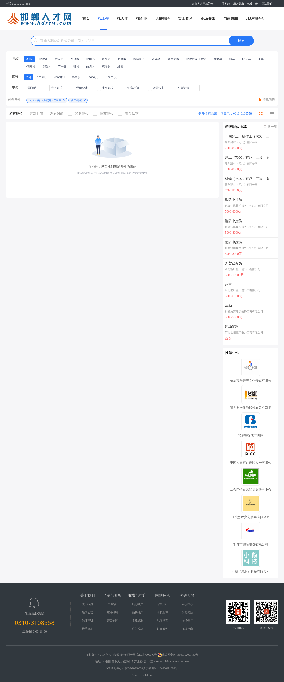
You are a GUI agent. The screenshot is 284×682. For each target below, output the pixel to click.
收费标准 (137, 620)
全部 (29, 77)
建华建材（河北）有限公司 (241, 142)
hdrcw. (148, 675)
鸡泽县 (106, 66)
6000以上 (77, 77)
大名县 (218, 59)
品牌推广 (137, 612)
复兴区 (106, 59)
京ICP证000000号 (146, 654)
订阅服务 (162, 628)
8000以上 (95, 77)
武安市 (59, 59)
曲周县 (90, 66)
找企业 (141, 18)
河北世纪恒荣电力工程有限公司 (244, 332)
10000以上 (113, 77)
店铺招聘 (162, 18)
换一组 (272, 126)
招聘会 (112, 604)
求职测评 (162, 612)
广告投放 (137, 628)
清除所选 (268, 99)
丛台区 (74, 59)
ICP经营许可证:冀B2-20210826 (124, 668)
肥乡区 (121, 59)
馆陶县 (30, 66)
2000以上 (43, 77)
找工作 (103, 18)
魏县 (232, 59)
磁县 (76, 66)
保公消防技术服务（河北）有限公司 (247, 205)
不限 (29, 59)
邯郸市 (43, 59)
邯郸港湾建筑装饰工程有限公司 (244, 311)
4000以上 (60, 77)
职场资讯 (208, 18)
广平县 (62, 66)
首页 (86, 18)
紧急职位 (79, 114)
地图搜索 (162, 620)
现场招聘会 (255, 18)
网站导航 (266, 3)
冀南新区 (173, 59)
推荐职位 (104, 114)
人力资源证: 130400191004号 (160, 668)
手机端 (226, 3)
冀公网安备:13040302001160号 (177, 654)
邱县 (120, 66)
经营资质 (87, 628)
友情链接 (187, 620)
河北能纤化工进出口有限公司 (242, 269)
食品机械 (76, 100)
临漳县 (46, 66)
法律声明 (87, 620)
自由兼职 (230, 18)
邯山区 (90, 59)
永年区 (156, 59)
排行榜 (162, 604)
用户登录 (238, 3)
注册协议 (87, 612)
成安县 (246, 59)
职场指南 (187, 628)
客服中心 (187, 604)
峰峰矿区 (139, 59)
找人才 (122, 18)
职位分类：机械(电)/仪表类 (45, 100)
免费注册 (252, 3)
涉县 (261, 59)
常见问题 (187, 612)
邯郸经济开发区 (196, 59)
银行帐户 (137, 604)
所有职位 (16, 113)
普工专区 (185, 18)
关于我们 (87, 604)
